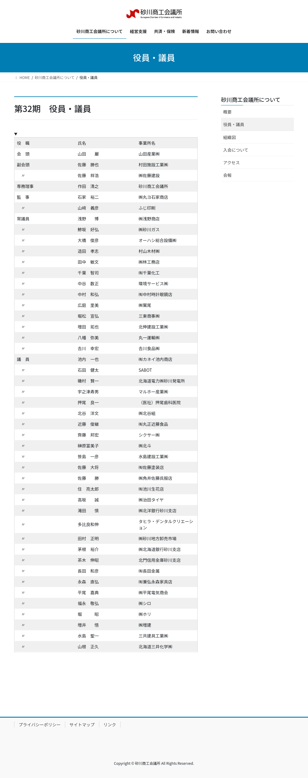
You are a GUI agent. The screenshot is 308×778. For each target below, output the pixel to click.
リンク (109, 725)
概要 (227, 112)
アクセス (231, 162)
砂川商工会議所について (250, 99)
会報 (227, 175)
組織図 (229, 137)
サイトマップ (82, 725)
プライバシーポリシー (40, 725)
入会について (235, 150)
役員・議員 (233, 124)
